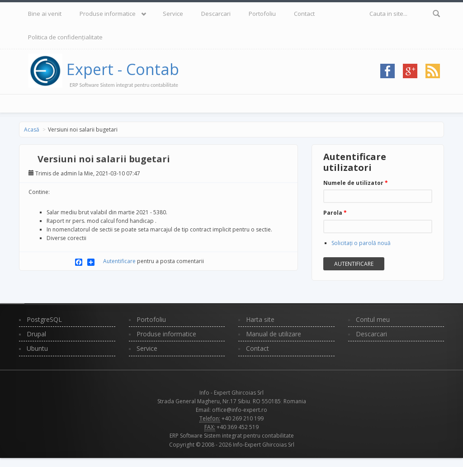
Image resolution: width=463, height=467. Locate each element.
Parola (335, 213)
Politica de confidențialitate (65, 37)
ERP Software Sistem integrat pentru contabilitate (232, 435)
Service (173, 13)
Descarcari (216, 13)
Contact (304, 13)
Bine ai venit (44, 13)
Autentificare (119, 261)
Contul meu (373, 319)
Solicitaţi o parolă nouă (361, 243)
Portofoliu (262, 13)
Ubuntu (37, 348)
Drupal (36, 334)
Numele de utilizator (355, 183)
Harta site (260, 319)
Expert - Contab (122, 69)
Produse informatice (108, 13)
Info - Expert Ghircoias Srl (231, 392)
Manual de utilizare (273, 334)
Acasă (31, 129)
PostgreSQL (44, 319)
